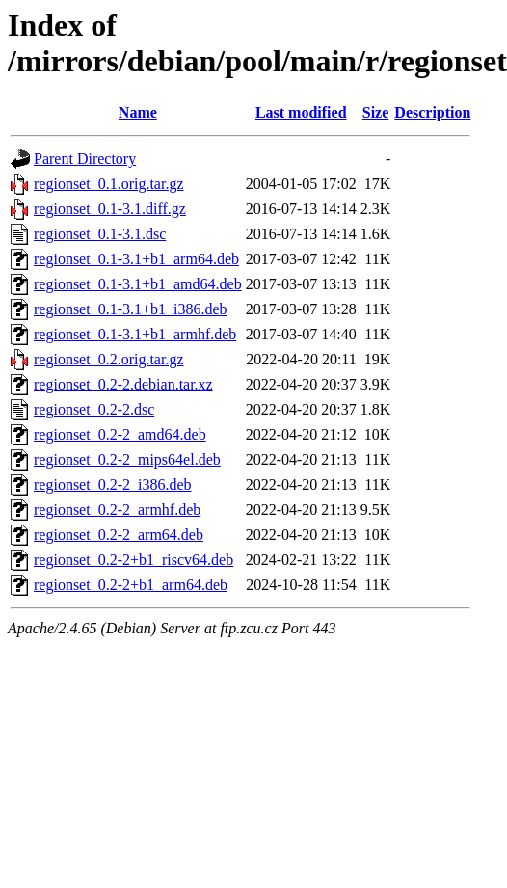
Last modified (301, 112)
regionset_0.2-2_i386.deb (113, 484)
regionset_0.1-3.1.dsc (100, 234)
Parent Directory (85, 158)
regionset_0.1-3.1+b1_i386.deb (130, 309)
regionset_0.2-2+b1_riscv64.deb (133, 560)
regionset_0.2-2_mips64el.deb (127, 459)
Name (138, 112)
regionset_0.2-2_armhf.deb (117, 509)
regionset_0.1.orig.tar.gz (109, 183)
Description (432, 112)
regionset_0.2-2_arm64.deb (118, 534)
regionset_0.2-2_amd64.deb (120, 434)
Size (375, 112)
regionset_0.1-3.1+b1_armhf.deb (135, 334)
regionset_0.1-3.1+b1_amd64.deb (138, 284)
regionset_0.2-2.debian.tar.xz (123, 384)
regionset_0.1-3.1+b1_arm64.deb (136, 259)
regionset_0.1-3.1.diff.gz (110, 209)
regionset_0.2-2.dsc (94, 409)
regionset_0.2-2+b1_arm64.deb (130, 585)
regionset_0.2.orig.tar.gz (109, 359)
